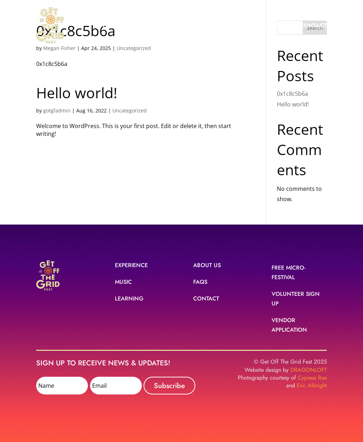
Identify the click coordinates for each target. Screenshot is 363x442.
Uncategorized (129, 110)
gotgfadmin (57, 110)
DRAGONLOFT (308, 370)
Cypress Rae (312, 378)
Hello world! (76, 93)
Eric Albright (312, 385)
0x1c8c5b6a (292, 94)
